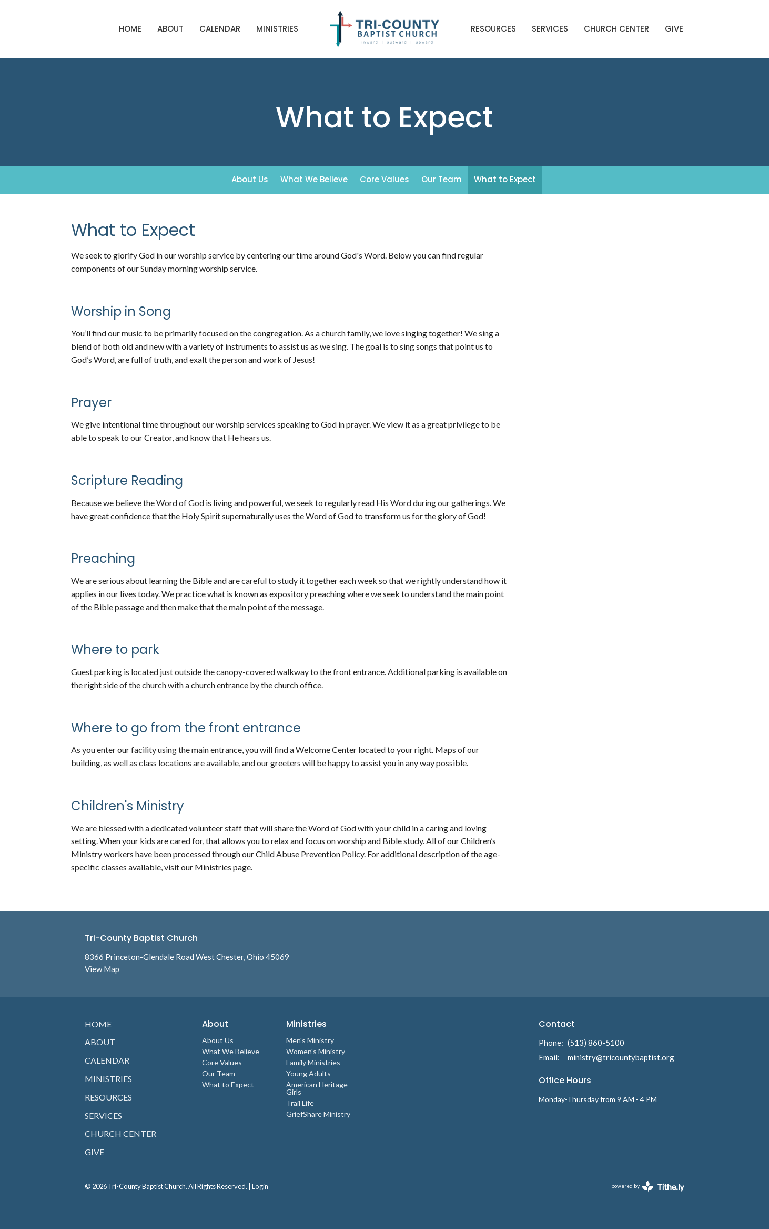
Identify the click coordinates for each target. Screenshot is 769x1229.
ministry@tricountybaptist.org (621, 1057)
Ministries (277, 28)
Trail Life (300, 1102)
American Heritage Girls (317, 1088)
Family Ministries (313, 1062)
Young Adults (308, 1073)
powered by (647, 1186)
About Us (249, 179)
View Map (102, 969)
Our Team (441, 179)
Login (260, 1186)
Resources (493, 28)
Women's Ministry (315, 1051)
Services (550, 28)
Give (674, 28)
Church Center (616, 28)
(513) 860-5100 (596, 1042)
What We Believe (314, 179)
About (170, 28)
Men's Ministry (310, 1040)
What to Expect (505, 179)
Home (130, 28)
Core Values (384, 179)
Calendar (219, 28)
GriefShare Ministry (318, 1113)
